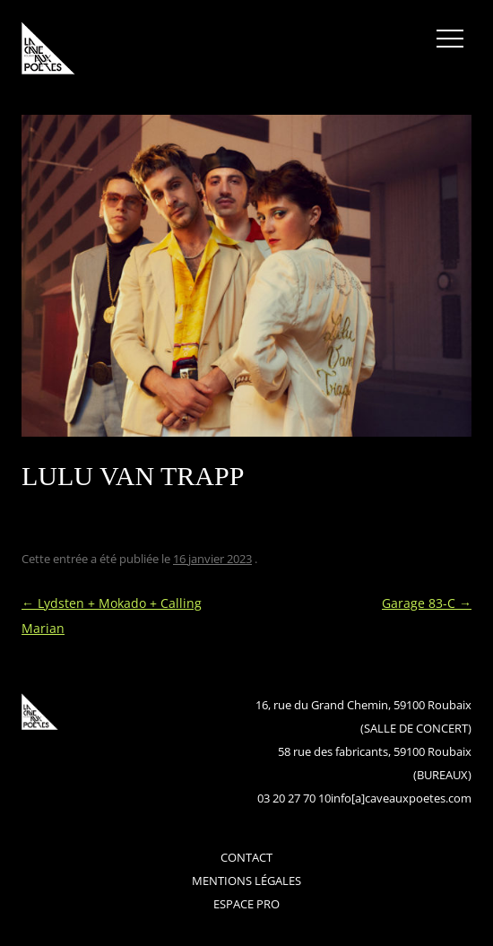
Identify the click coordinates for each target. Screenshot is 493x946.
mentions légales (246, 880)
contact (246, 857)
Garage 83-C (426, 603)
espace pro (246, 904)
